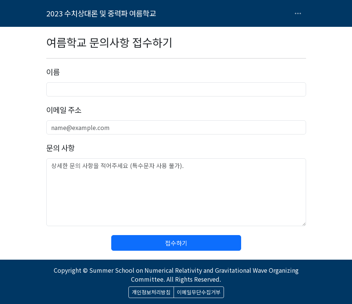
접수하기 (176, 242)
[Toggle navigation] (298, 13)
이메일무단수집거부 (199, 292)
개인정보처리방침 (151, 292)
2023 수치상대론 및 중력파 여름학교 (101, 13)
